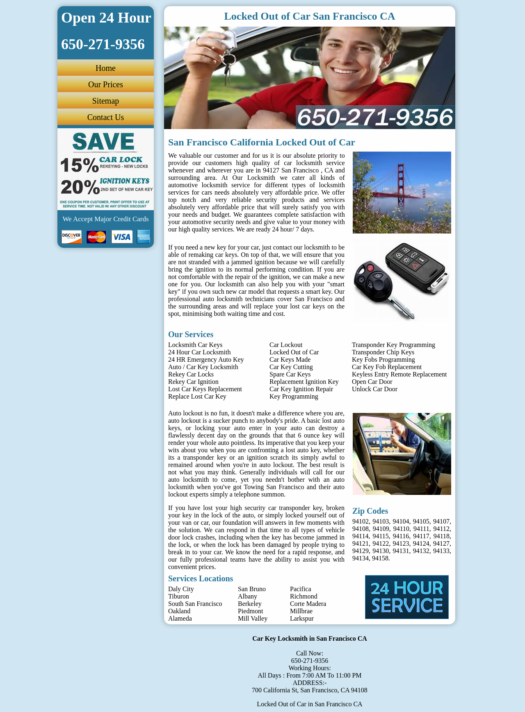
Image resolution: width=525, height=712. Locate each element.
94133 (441, 550)
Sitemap (105, 100)
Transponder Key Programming (393, 344)
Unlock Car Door (374, 388)
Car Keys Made (289, 359)
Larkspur (302, 618)
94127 (441, 543)
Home (106, 68)
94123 (401, 543)
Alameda (180, 618)
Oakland (179, 611)
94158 (380, 558)
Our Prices (105, 84)
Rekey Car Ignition (193, 381)
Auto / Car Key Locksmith (203, 366)
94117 (421, 536)
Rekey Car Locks (191, 374)
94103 (380, 521)
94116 (401, 536)
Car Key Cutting (291, 366)
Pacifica (300, 588)
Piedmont (250, 611)
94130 (380, 550)
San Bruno (252, 588)
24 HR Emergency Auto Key (206, 359)
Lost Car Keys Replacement (205, 388)
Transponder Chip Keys (383, 352)
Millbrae (301, 611)
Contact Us (105, 117)
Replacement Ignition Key (304, 381)
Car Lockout (285, 344)
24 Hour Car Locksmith (199, 352)
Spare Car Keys (289, 374)
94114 (360, 536)
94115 (380, 536)
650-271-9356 (310, 660)
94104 (401, 521)
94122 (380, 543)
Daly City (181, 588)
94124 (421, 543)
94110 (401, 528)
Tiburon (178, 596)
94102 (360, 521)
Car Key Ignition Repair (301, 388)
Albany (247, 596)
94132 (421, 550)
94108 (360, 528)
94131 (401, 550)
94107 (441, 521)
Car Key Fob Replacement (387, 366)
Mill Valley (252, 618)
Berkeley (250, 603)
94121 (360, 543)
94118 (442, 536)
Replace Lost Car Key (197, 396)
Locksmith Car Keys (195, 344)
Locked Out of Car (294, 352)
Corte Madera (308, 603)
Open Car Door (372, 381)
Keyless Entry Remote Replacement (399, 374)
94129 (360, 550)
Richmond (303, 596)
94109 (381, 528)
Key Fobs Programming (383, 359)
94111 (421, 528)
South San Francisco (195, 603)
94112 (442, 528)
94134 (360, 558)
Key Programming (293, 396)
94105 (421, 521)
